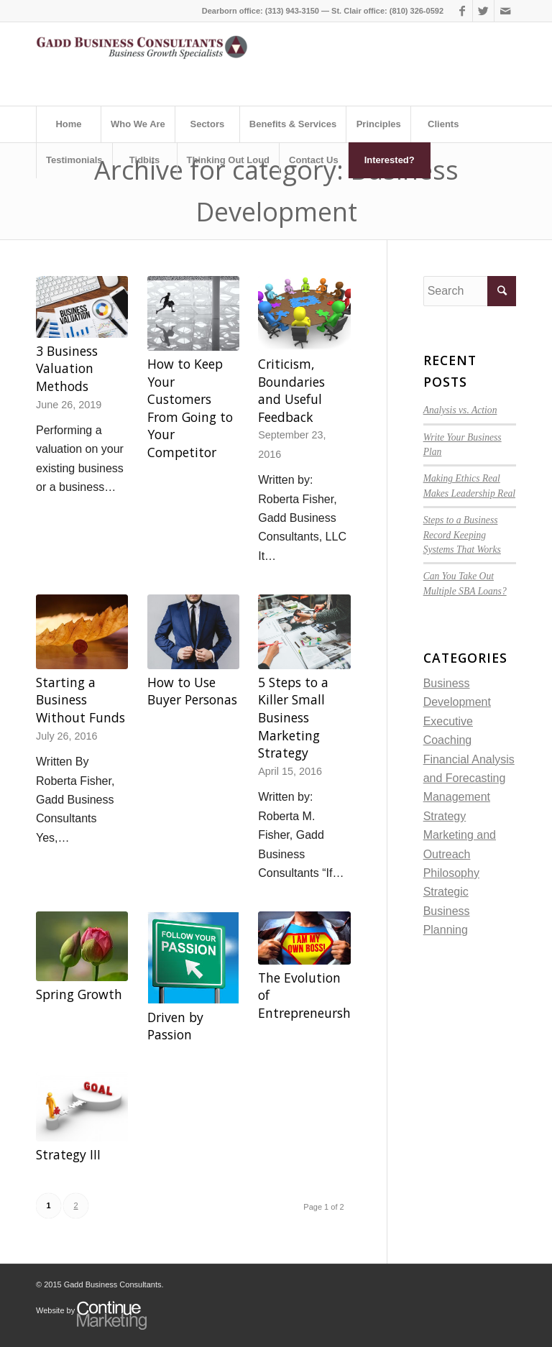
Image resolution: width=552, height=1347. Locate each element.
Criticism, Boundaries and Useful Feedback (291, 390)
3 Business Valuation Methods (67, 368)
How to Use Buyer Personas (192, 691)
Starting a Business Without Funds (80, 700)
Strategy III (68, 1154)
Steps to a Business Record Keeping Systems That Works (462, 535)
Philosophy (451, 873)
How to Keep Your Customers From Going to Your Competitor (190, 408)
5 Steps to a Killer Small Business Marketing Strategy (293, 718)
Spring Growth (79, 994)
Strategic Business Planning (446, 911)
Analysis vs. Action (460, 410)
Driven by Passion (175, 1026)
